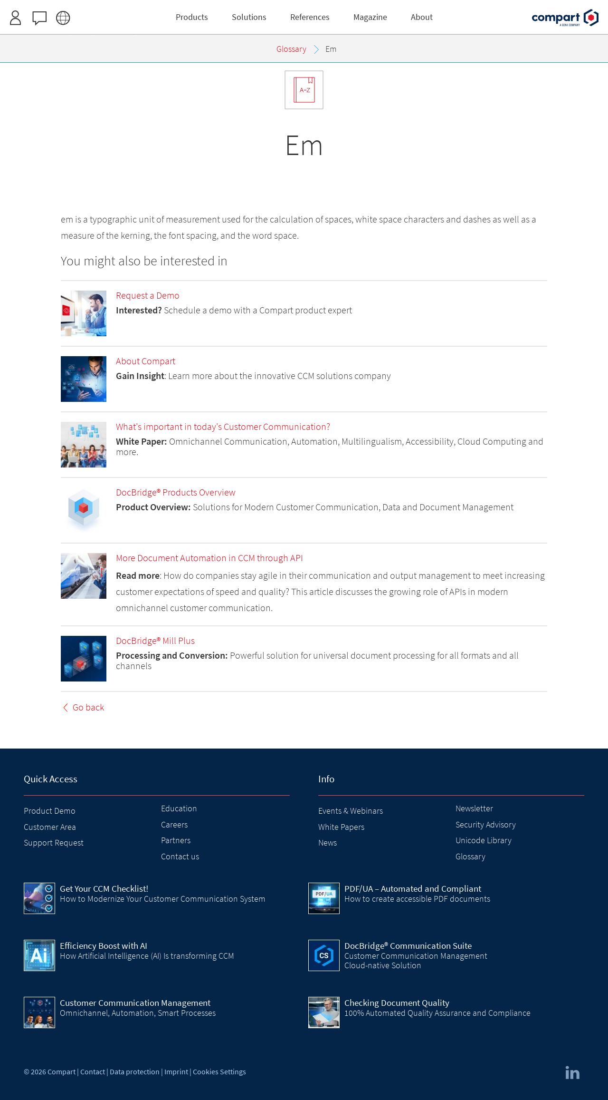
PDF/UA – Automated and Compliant (412, 888)
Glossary (470, 856)
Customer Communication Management (135, 1002)
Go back (88, 707)
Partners (175, 840)
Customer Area (50, 826)
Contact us (180, 856)
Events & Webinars (350, 810)
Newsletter (474, 808)
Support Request (54, 842)
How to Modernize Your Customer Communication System (163, 898)
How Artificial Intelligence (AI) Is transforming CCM (147, 955)
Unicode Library (484, 840)
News (327, 842)
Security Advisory (486, 824)
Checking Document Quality (396, 1002)
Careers (174, 824)
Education (179, 808)
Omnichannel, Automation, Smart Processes (138, 1012)
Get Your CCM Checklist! (104, 888)
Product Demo (50, 810)
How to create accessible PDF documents (417, 898)
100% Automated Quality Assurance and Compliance (437, 1012)
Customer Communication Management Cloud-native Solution (415, 960)
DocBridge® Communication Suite (408, 945)
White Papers (341, 826)
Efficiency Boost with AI (103, 945)
